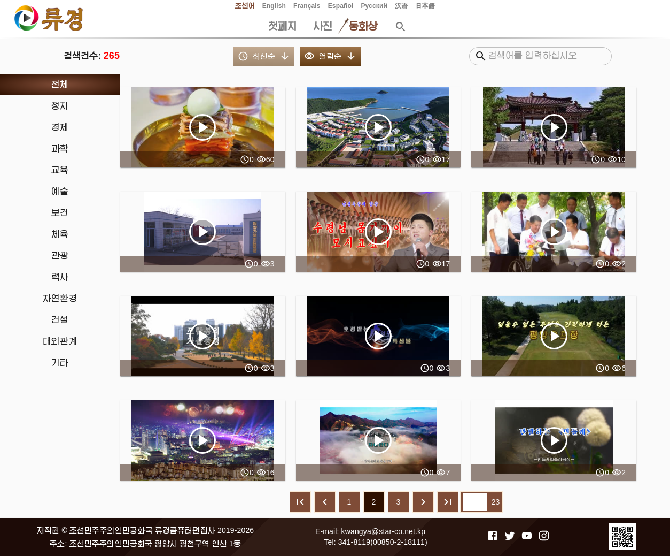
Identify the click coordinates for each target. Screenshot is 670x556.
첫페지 (282, 26)
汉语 (401, 6)
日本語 (424, 6)
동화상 (363, 26)
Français (307, 6)
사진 (322, 26)
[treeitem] (60, 84)
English (274, 6)
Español (341, 6)
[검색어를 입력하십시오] (545, 56)
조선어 (244, 6)
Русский (374, 6)
